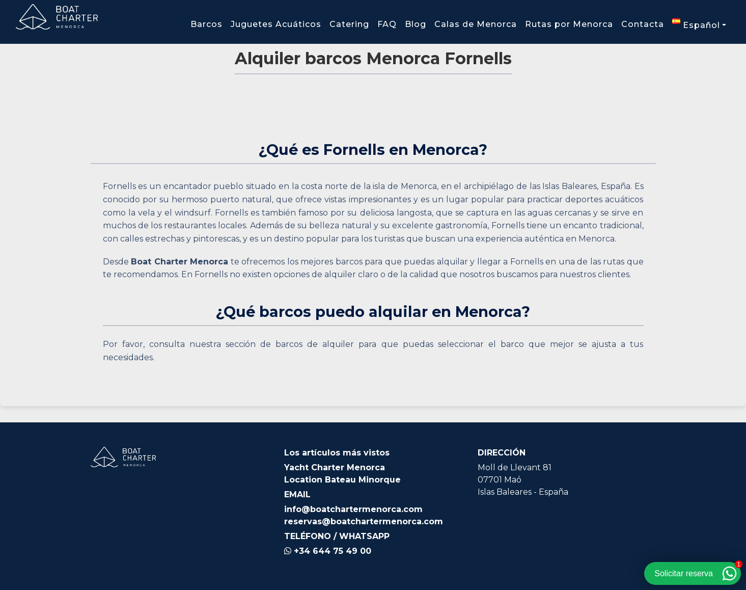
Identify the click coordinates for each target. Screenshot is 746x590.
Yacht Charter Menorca (334, 467)
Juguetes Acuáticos (276, 24)
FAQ (387, 24)
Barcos (206, 24)
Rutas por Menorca (569, 24)
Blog (415, 24)
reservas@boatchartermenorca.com (363, 521)
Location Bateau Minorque (342, 480)
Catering (349, 24)
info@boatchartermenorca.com (353, 509)
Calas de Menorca (475, 24)
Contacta (642, 24)
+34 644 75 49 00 (327, 551)
